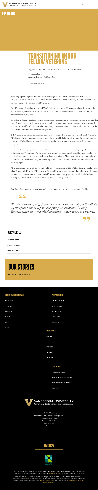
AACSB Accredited (49, 460)
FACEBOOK (49, 347)
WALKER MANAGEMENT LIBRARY (61, 382)
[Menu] (93, 4)
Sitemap (49, 426)
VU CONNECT (8, 306)
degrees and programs (55, 473)
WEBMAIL (7, 316)
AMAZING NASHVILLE (58, 301)
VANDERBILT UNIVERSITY (59, 372)
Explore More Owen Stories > (19, 274)
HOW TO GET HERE (57, 306)
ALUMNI (7, 322)
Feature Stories (13, 251)
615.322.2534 (49, 423)
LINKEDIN (49, 336)
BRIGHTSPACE (9, 311)
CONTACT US (55, 322)
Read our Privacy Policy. (47, 480)
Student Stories (13, 245)
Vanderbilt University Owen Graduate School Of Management (19, 4)
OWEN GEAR (55, 388)
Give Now (49, 446)
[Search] (82, 4)
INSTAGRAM (49, 357)
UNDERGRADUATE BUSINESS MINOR (62, 377)
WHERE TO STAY (56, 311)
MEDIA (7, 327)
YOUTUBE (49, 352)
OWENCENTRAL (9, 301)
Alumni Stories (13, 240)
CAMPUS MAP (56, 316)
